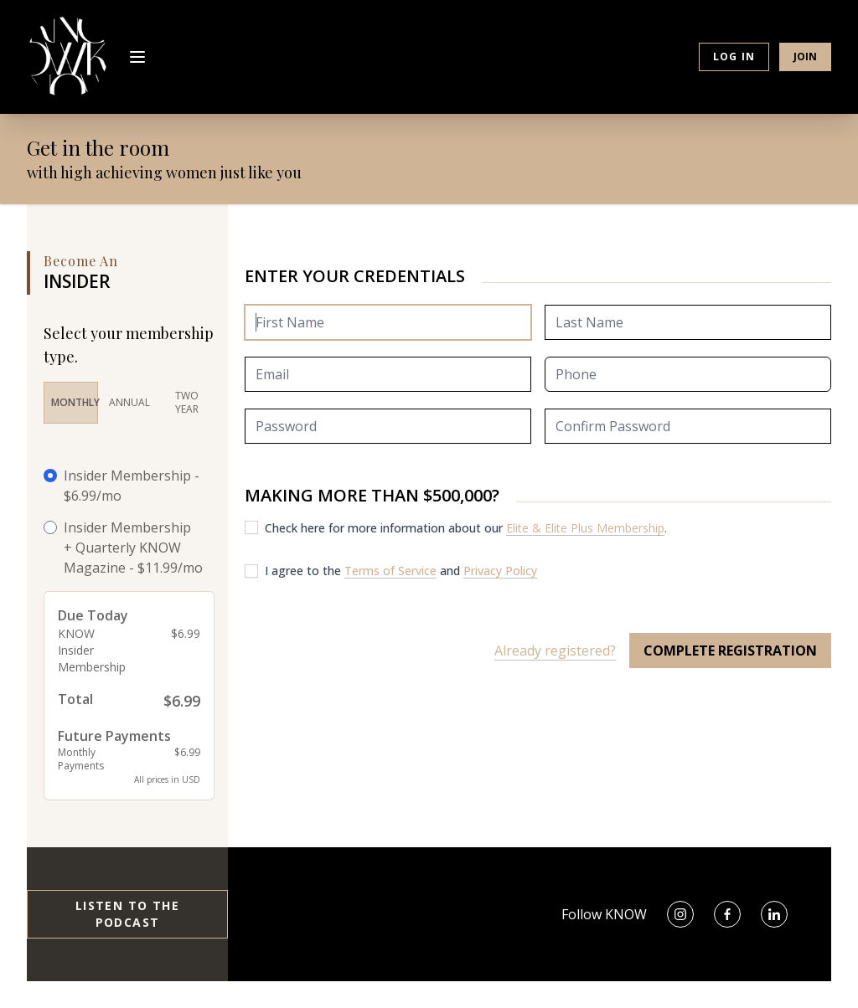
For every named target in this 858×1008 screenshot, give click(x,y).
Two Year (187, 402)
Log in (734, 56)
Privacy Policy (500, 571)
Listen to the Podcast (127, 913)
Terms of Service (390, 571)
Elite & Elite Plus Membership (585, 528)
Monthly (74, 402)
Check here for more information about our (385, 528)
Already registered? (555, 650)
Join (805, 56)
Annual (129, 402)
